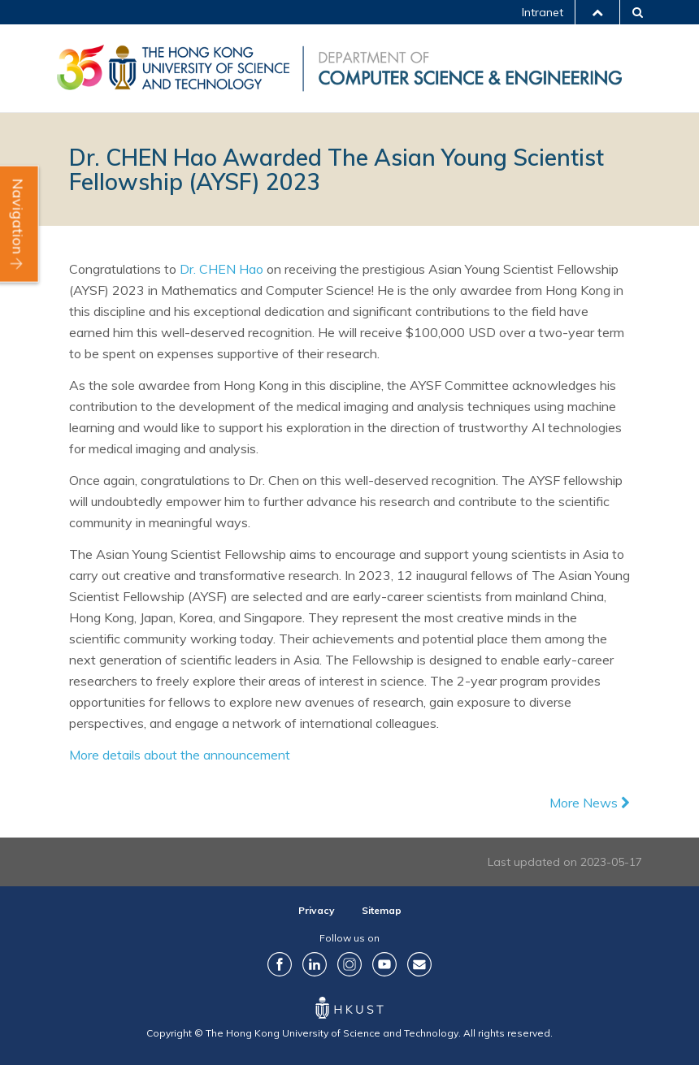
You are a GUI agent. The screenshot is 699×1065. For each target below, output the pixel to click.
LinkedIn (314, 964)
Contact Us (419, 964)
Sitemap (382, 910)
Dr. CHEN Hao (221, 269)
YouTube (384, 964)
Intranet (542, 12)
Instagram (349, 964)
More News (589, 802)
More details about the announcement (179, 755)
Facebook (279, 964)
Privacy (316, 910)
